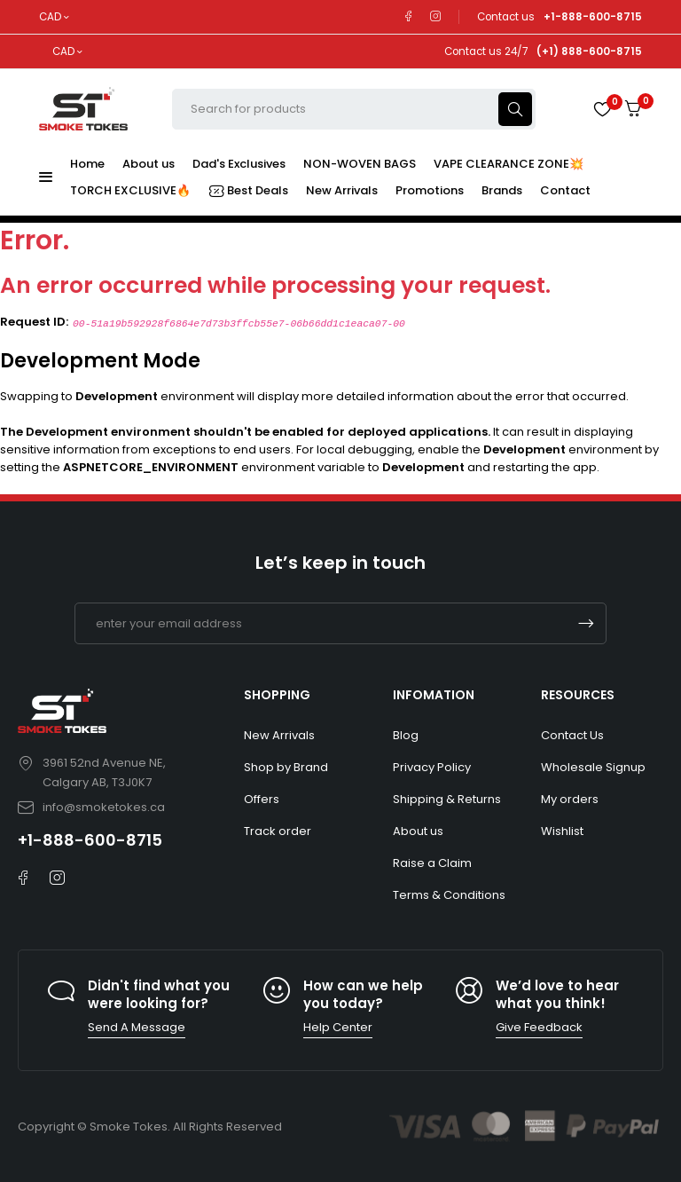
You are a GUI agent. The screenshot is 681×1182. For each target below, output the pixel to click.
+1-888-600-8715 (90, 840)
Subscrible (586, 623)
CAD (50, 17)
